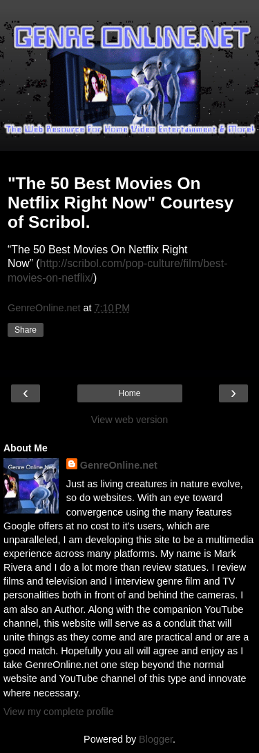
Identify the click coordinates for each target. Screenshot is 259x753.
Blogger (156, 739)
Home (129, 393)
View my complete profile (58, 711)
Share (26, 330)
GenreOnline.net (118, 465)
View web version (130, 419)
